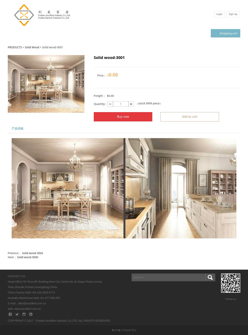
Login (219, 14)
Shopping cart (225, 33)
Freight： (100, 96)
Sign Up (233, 14)
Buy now (123, 117)
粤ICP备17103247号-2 (124, 330)
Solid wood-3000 (27, 257)
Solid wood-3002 (32, 253)
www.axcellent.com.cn (27, 308)
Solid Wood (32, 47)
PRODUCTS (15, 47)
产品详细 (17, 128)
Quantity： (101, 104)
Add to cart (189, 117)
